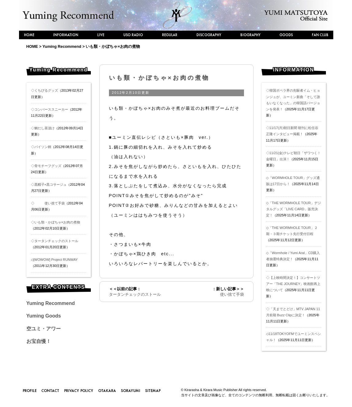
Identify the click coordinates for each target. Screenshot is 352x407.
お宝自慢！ (38, 341)
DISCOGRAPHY (208, 34)
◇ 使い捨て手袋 (48, 203)
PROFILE (30, 390)
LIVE (100, 34)
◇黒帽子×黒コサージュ (49, 184)
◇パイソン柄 (41, 147)
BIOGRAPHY (250, 34)
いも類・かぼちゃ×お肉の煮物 (159, 77)
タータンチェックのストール (135, 294)
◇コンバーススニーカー (49, 109)
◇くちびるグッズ (44, 90)
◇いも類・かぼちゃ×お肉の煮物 (55, 222)
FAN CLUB (320, 34)
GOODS (286, 34)
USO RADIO (133, 34)
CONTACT (50, 390)
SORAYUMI (130, 390)
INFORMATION (65, 34)
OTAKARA (107, 390)
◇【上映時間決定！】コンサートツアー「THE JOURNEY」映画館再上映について (293, 284)
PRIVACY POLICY (78, 390)
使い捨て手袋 (226, 294)
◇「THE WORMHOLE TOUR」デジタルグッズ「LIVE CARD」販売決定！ (293, 209)
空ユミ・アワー (43, 328)
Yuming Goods (43, 315)
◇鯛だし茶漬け (43, 128)
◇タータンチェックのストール (54, 241)
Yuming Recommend (50, 303)
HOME (29, 34)
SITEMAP (153, 390)
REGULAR (169, 34)
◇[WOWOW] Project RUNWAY (54, 259)
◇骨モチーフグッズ (46, 166)
